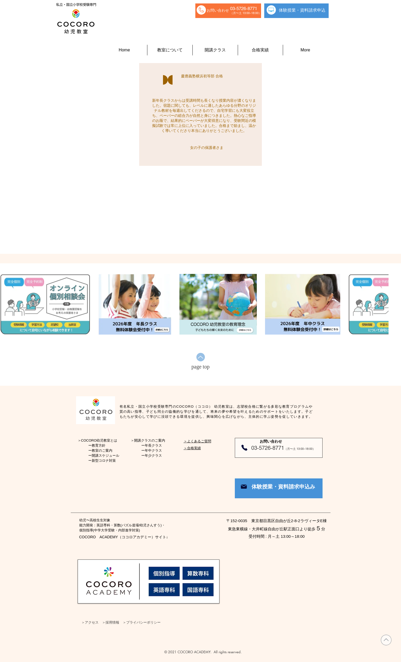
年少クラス (153, 455)
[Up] (200, 357)
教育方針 (98, 445)
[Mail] (243, 486)
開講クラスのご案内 (149, 440)
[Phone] (244, 447)
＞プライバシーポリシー (142, 622)
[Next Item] (375, 304)
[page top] (200, 366)
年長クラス (153, 445)
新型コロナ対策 (104, 461)
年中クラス (153, 450)
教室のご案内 (102, 450)
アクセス (92, 622)
